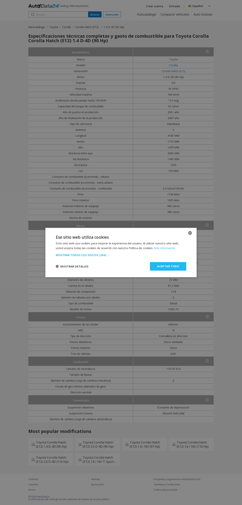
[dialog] (121, 252)
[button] (121, 255)
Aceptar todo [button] (168, 266)
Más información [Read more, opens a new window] (164, 248)
